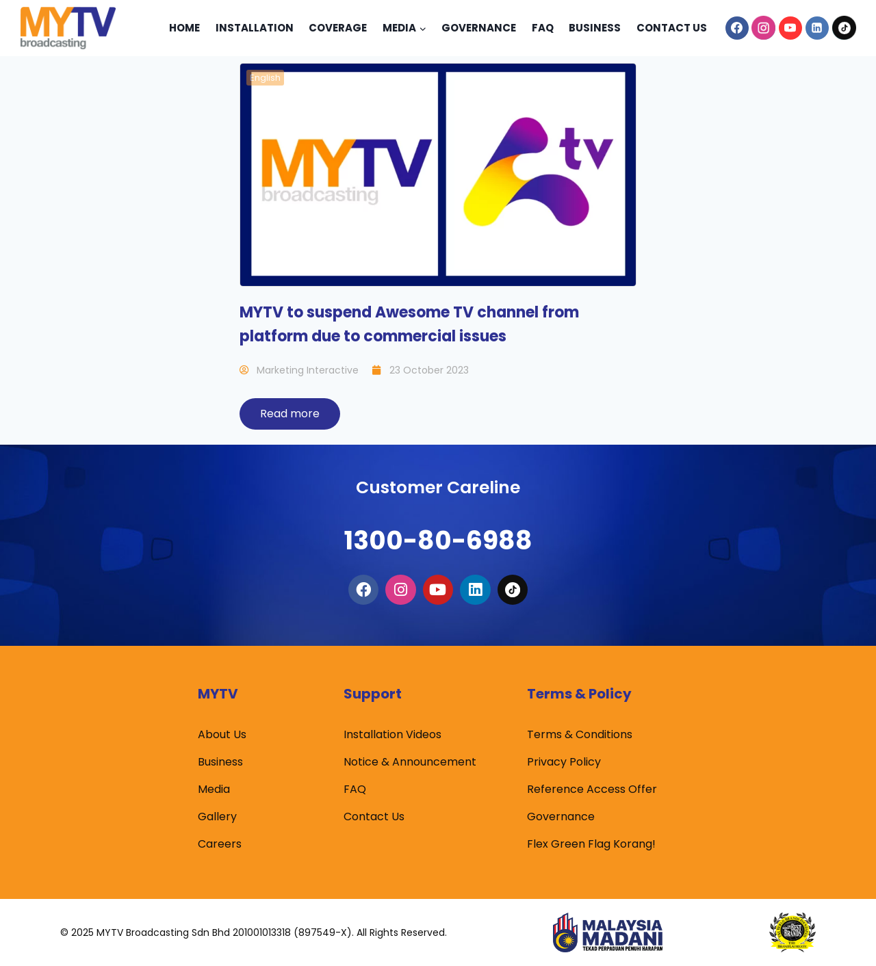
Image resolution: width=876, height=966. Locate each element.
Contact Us (671, 28)
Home (184, 28)
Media (214, 789)
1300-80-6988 (438, 530)
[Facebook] (737, 28)
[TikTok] (843, 28)
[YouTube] (790, 28)
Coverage (338, 28)
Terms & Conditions (579, 734)
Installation (255, 28)
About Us (222, 734)
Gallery (217, 816)
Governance (478, 28)
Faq (543, 28)
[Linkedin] (817, 28)
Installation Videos (392, 734)
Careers (220, 844)
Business (595, 28)
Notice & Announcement (410, 762)
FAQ (355, 789)
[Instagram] (763, 28)
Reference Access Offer (592, 789)
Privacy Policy (564, 762)
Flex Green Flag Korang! (591, 844)
